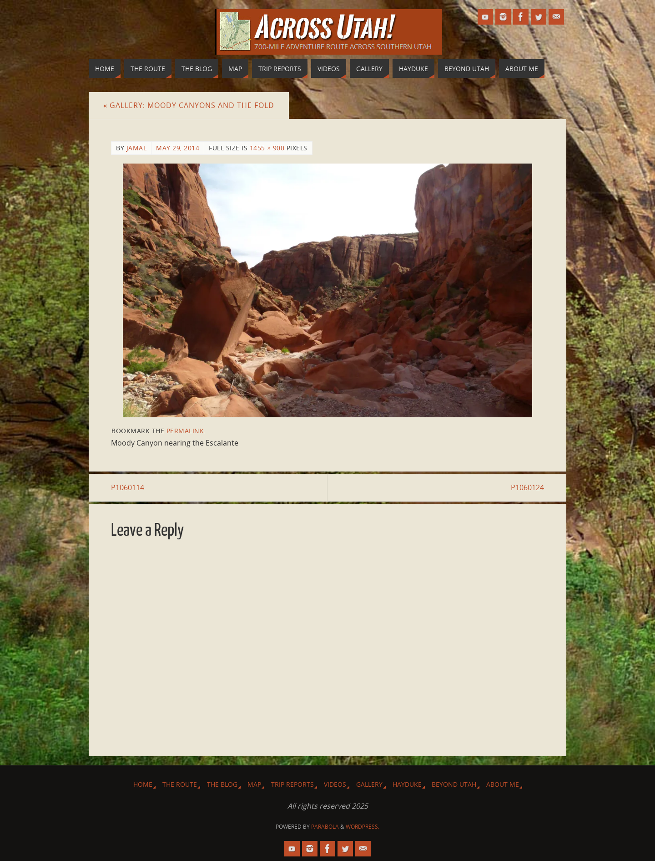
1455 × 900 (267, 148)
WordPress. (362, 826)
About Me (502, 784)
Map (254, 784)
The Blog (222, 784)
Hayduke (407, 784)
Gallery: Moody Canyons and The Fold (188, 105)
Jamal (136, 148)
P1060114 (127, 487)
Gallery (369, 784)
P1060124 (527, 487)
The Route (179, 784)
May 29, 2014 (177, 148)
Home (142, 784)
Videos (335, 784)
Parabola (325, 826)
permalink (185, 430)
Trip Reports (292, 784)
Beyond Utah (454, 784)
